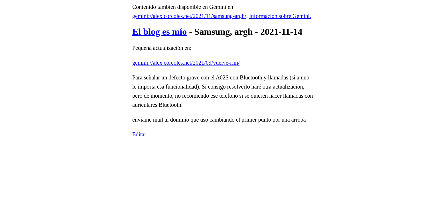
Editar (139, 134)
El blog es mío (159, 31)
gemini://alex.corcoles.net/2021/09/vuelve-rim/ (186, 63)
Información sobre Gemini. (280, 16)
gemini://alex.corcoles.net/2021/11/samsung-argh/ (189, 16)
